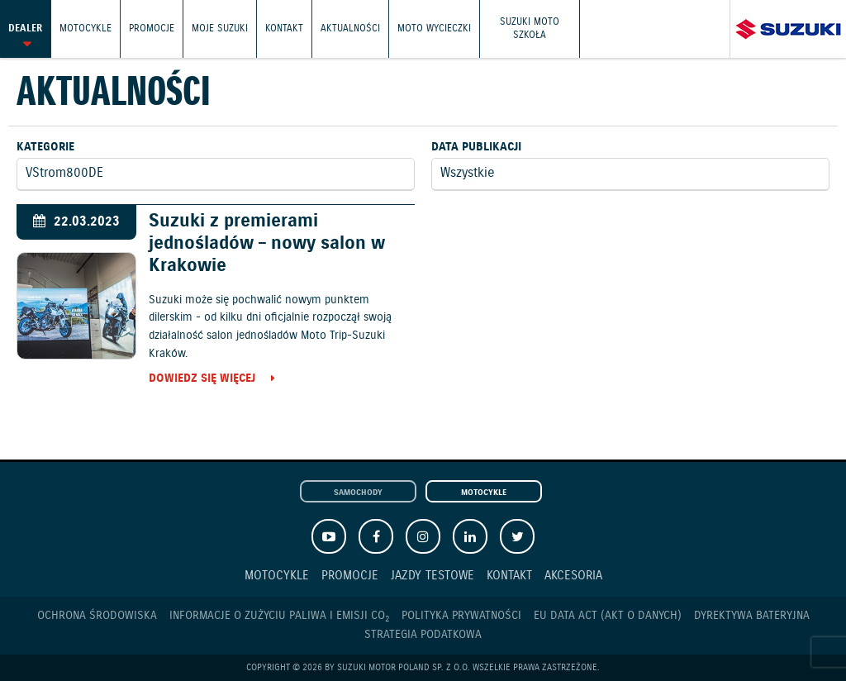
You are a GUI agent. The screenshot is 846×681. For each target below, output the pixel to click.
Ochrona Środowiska (97, 615)
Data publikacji (476, 147)
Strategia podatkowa (423, 634)
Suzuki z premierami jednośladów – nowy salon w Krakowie (267, 243)
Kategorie (45, 147)
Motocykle (85, 28)
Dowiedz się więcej (202, 379)
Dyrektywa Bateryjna (752, 615)
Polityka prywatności (461, 615)
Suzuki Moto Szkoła (529, 28)
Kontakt (284, 28)
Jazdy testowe (432, 575)
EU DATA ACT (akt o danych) (608, 615)
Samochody (358, 492)
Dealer (25, 28)
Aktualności (350, 28)
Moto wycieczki (434, 28)
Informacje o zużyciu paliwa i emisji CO (279, 616)
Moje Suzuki (220, 28)
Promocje (151, 28)
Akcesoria (573, 575)
